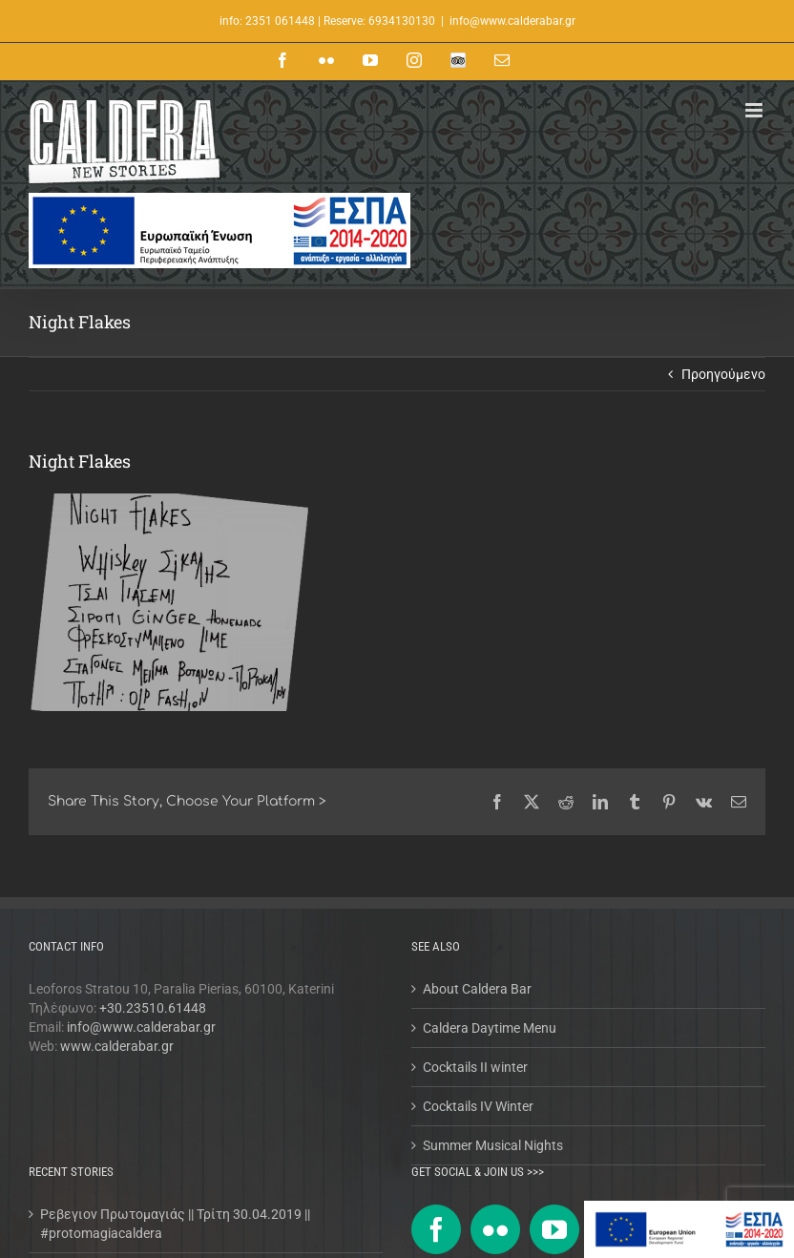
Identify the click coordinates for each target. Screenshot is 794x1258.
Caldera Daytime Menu (489, 1028)
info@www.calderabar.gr (512, 21)
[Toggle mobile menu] (755, 110)
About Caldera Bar (477, 988)
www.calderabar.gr (117, 1046)
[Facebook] (436, 1229)
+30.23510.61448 (152, 1008)
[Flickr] (495, 1229)
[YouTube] (554, 1229)
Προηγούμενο (723, 374)
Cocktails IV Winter (478, 1106)
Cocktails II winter (475, 1067)
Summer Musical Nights (493, 1145)
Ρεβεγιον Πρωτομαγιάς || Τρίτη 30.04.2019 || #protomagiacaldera (175, 1223)
